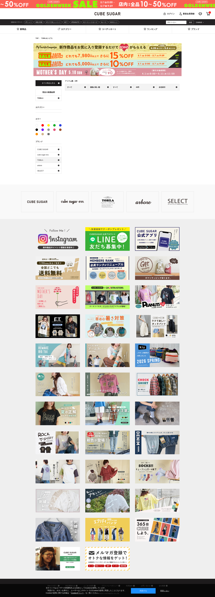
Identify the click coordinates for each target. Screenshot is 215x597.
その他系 (48, 134)
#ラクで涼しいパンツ (53, 22)
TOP (37, 38)
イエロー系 (48, 125)
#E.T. (66, 22)
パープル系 (42, 129)
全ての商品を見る (48, 83)
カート (208, 13)
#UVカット (114, 22)
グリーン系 (54, 125)
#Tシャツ (29, 22)
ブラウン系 (60, 129)
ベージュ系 (42, 134)
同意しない (164, 591)
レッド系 (42, 125)
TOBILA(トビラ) (46, 38)
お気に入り (200, 13)
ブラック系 (37, 129)
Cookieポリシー (77, 593)
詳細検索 (199, 22)
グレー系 (48, 129)
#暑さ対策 (39, 22)
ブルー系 (60, 125)
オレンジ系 (37, 134)
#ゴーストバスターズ (90, 22)
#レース (103, 22)
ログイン (171, 14)
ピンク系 (54, 129)
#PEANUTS (75, 22)
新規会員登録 (188, 14)
